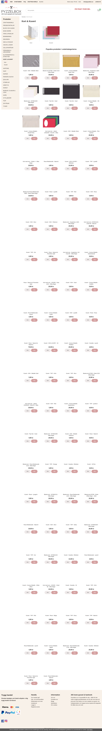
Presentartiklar (11, 25)
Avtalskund (34, 703)
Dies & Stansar (11, 42)
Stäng (90, 729)
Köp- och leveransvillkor (37, 699)
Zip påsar (6, 103)
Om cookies (54, 705)
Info (27, 77)
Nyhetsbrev (54, 703)
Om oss (53, 697)
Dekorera (11, 39)
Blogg (41, 1)
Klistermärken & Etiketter (11, 55)
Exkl (80, 1)
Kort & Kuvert (11, 59)
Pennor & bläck (11, 76)
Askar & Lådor (8, 45)
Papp (11, 71)
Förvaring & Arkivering (11, 51)
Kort (11, 62)
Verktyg (11, 85)
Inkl (76, 1)
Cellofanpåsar (8, 47)
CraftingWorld (11, 22)
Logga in (33, 705)
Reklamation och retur (37, 701)
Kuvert (11, 64)
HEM (11, 1)
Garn (11, 95)
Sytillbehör (11, 98)
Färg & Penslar (11, 33)
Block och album (11, 28)
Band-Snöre (11, 31)
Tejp (11, 100)
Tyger (11, 106)
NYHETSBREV (18, 1)
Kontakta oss (54, 699)
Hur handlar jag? (35, 697)
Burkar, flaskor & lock (11, 91)
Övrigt (5, 88)
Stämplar (11, 82)
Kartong (11, 68)
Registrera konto (35, 707)
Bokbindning (11, 36)
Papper (11, 74)
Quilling (11, 79)
